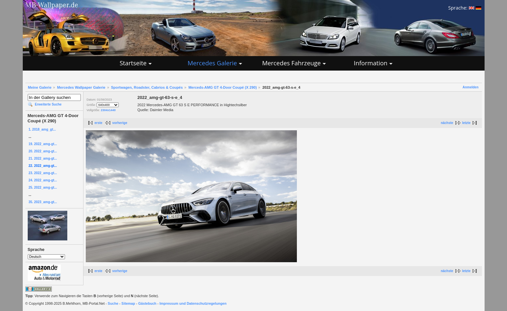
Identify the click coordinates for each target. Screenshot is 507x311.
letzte (466, 123)
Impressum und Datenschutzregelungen (193, 303)
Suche (113, 303)
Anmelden (470, 87)
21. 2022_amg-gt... (43, 158)
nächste (447, 123)
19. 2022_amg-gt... (43, 144)
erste (99, 123)
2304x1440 (108, 110)
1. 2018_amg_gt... (42, 129)
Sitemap (128, 303)
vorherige (119, 123)
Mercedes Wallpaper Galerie (81, 87)
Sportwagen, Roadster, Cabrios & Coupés (147, 87)
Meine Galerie (40, 87)
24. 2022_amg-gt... (43, 180)
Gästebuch (147, 303)
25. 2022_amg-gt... (43, 187)
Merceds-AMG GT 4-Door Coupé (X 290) (222, 87)
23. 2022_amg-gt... (43, 173)
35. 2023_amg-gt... (43, 202)
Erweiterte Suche (48, 104)
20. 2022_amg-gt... (43, 151)
